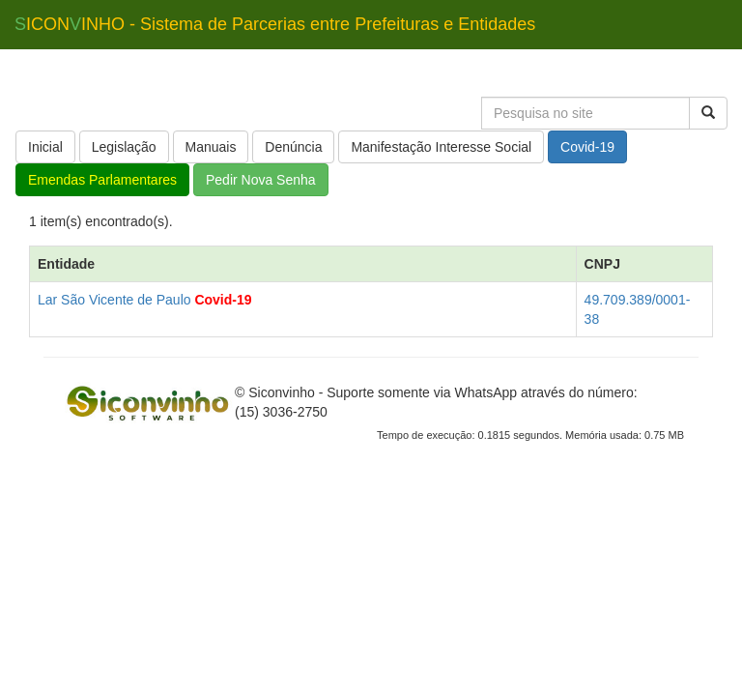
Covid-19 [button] (587, 147)
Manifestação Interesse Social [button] (441, 147)
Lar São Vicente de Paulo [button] (114, 299)
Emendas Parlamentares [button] (102, 180)
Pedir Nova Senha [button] (261, 180)
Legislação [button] (124, 147)
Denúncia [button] (293, 147)
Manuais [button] (211, 147)
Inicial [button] (45, 147)
